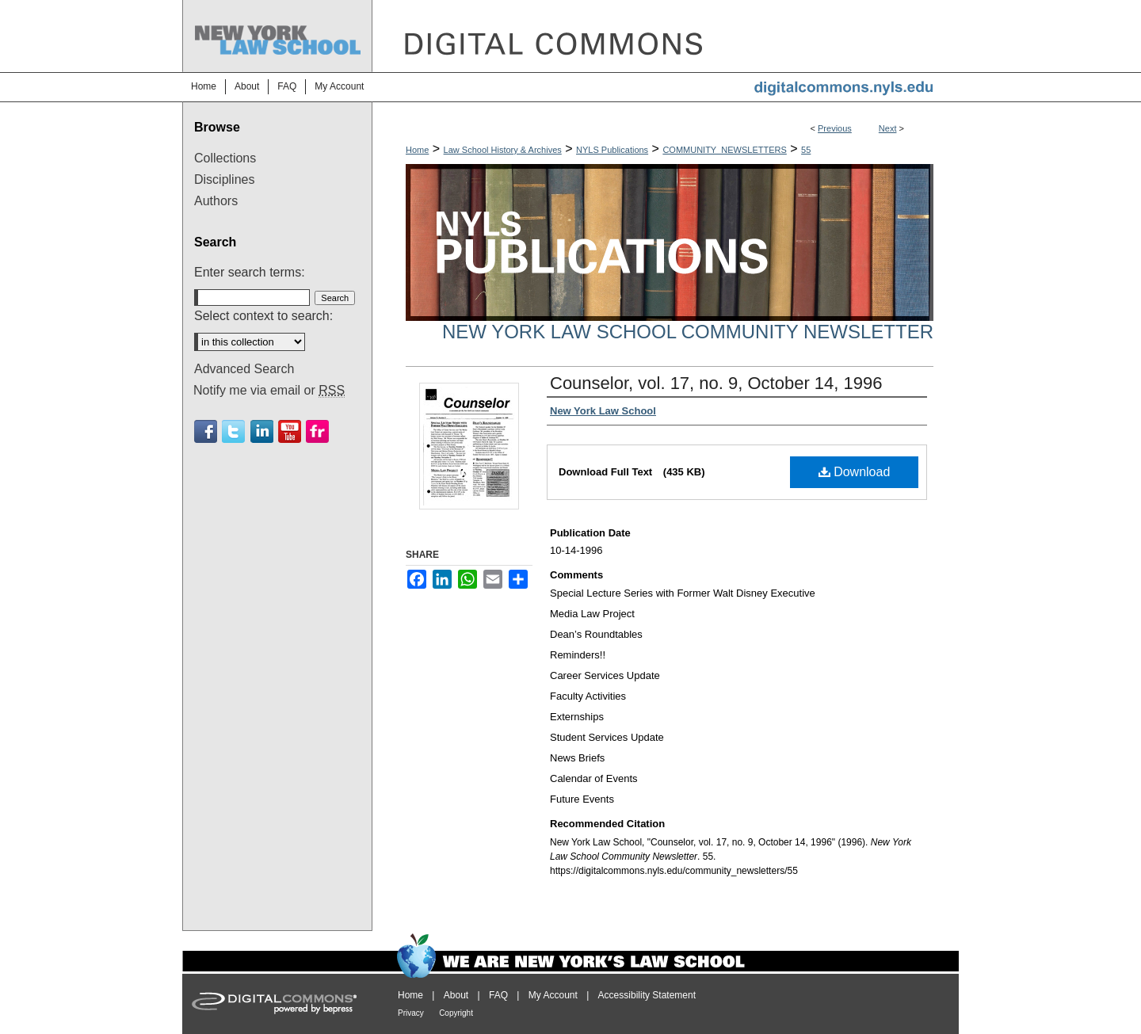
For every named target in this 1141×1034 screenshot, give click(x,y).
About (456, 995)
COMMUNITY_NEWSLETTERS (724, 150)
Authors (216, 201)
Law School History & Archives (503, 150)
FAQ (498, 995)
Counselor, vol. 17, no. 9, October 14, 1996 (716, 383)
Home (417, 150)
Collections (225, 158)
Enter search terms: (249, 272)
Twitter (233, 431)
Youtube (289, 431)
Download (855, 472)
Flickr (317, 431)
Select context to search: (263, 315)
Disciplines (224, 179)
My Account (553, 995)
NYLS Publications (612, 150)
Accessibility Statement (647, 995)
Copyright (456, 1013)
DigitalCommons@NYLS (665, 36)
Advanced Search (244, 369)
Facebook (205, 431)
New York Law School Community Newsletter (687, 331)
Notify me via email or (269, 390)
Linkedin (261, 431)
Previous (835, 128)
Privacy (411, 1013)
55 (806, 150)
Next (888, 128)
